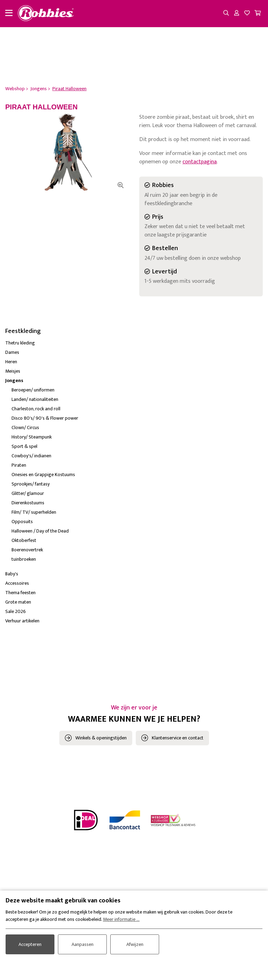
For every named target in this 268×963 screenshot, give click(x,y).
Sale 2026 (15, 611)
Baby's (11, 574)
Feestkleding (23, 331)
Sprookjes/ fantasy (31, 484)
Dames (12, 352)
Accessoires (17, 583)
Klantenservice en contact (177, 738)
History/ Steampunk (32, 437)
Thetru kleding (20, 343)
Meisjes (12, 371)
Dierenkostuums (28, 503)
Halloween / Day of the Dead (40, 531)
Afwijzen (134, 944)
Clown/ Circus (25, 428)
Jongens (14, 380)
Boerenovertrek (27, 550)
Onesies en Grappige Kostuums (43, 475)
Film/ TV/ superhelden (34, 512)
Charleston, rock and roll (36, 409)
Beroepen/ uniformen (33, 390)
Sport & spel (24, 446)
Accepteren (30, 944)
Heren (11, 362)
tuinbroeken (24, 559)
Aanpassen (83, 944)
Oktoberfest (24, 540)
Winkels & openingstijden (101, 738)
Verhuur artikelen (22, 621)
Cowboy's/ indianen (31, 456)
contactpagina (200, 161)
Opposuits (22, 522)
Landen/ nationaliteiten (35, 399)
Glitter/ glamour (28, 493)
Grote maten (18, 602)
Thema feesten (20, 593)
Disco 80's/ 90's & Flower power (45, 418)
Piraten (19, 465)
